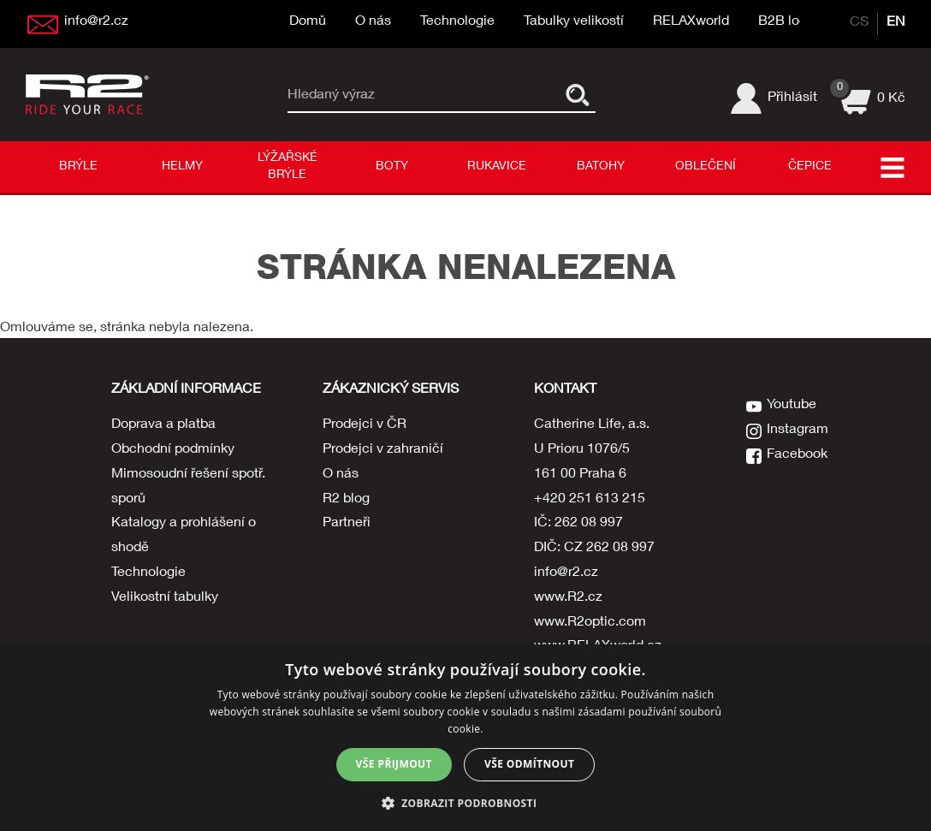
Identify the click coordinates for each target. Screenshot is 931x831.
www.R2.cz (568, 598)
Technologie (457, 22)
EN (896, 23)
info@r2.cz (566, 573)
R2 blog (346, 500)
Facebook (797, 455)
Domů (307, 22)
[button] (465, 802)
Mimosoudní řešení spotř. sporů (188, 487)
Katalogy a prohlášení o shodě (183, 536)
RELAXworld (691, 22)
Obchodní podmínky (172, 450)
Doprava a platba (163, 425)
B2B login (788, 22)
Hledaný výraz (331, 95)
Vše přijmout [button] (394, 764)
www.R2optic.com (590, 623)
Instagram (797, 430)
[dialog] (465, 737)
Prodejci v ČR (364, 425)
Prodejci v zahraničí (383, 450)
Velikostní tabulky (164, 598)
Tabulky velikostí (574, 22)
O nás (373, 22)
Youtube (791, 406)
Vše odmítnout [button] (529, 764)
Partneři (347, 524)
